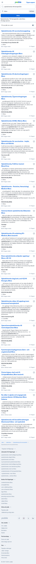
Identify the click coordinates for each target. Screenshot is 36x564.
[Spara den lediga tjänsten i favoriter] (34, 31)
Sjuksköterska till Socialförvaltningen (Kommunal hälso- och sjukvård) (15, 421)
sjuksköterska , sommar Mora (8, 475)
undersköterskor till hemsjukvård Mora (11, 471)
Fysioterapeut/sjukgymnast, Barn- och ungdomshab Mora (15, 351)
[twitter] (28, 518)
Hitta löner (4, 557)
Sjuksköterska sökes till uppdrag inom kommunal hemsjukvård (15, 302)
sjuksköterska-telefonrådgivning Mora (11, 455)
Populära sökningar (6, 548)
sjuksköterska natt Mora (7, 459)
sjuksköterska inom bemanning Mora (10, 466)
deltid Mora (4, 498)
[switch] (33, 25)
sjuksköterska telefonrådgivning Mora (11, 464)
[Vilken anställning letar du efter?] (18, 7)
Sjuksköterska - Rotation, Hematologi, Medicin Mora (15, 188)
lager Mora (4, 491)
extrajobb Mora (5, 484)
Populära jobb (4, 510)
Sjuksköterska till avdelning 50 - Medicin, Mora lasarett (13, 234)
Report (32, 46)
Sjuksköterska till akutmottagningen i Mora (15, 75)
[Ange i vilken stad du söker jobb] (18, 11)
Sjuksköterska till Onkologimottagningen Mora (11, 52)
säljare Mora (4, 501)
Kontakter (4, 530)
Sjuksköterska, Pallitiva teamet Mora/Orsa (12, 165)
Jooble (11, 562)
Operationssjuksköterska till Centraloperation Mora (11, 326)
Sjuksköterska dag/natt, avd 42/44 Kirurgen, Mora (14, 280)
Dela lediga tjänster (6, 541)
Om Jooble (4, 525)
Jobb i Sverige (5, 550)
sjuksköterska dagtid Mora (8, 457)
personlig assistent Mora (7, 496)
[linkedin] (33, 518)
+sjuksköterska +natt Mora (8, 473)
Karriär (3, 532)
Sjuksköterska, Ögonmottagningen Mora (14, 98)
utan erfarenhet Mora (7, 489)
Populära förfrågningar (9, 449)
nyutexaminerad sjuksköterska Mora (10, 462)
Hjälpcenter (4, 528)
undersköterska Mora (6, 482)
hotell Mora (4, 503)
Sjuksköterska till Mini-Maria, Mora (13, 121)
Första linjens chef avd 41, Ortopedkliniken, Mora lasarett (12, 373)
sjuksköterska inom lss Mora (8, 469)
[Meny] (2, 2)
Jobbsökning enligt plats (7, 512)
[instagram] (23, 518)
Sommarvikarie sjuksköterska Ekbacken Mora (15, 212)
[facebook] (19, 518)
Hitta (18, 15)
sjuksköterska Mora (6, 494)
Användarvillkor (5, 553)
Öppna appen (30, 2)
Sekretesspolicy (5, 555)
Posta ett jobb (5, 539)
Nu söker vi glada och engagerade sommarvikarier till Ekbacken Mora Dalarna (14, 397)
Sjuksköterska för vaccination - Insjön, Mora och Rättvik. (15, 142)
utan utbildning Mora (6, 487)
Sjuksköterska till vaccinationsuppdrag (15, 31)
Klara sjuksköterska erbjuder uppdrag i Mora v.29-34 (15, 257)
